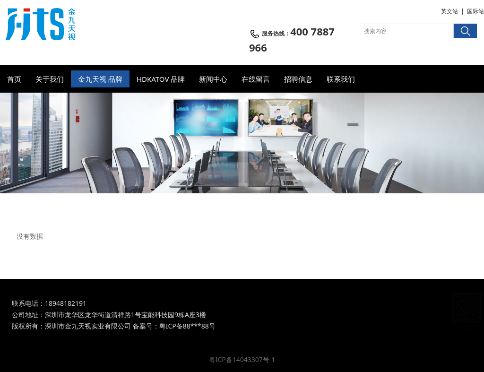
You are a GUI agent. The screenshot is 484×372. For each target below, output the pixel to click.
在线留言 (256, 79)
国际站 (475, 11)
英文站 (449, 11)
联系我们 (341, 79)
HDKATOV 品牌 (161, 79)
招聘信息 (298, 79)
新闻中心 (213, 79)
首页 (14, 79)
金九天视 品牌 (100, 79)
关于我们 (49, 79)
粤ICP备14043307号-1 (242, 359)
